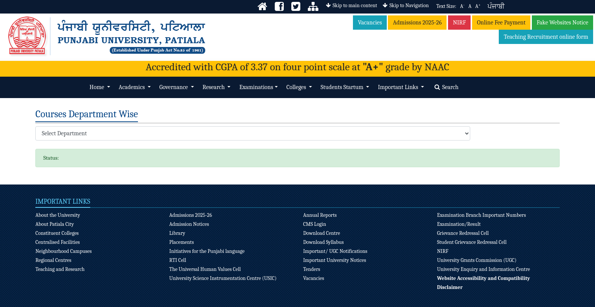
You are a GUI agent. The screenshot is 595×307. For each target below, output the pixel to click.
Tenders (311, 269)
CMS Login (314, 224)
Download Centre (321, 233)
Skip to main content (351, 5)
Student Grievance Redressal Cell (472, 242)
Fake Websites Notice (562, 22)
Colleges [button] (296, 87)
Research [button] (214, 87)
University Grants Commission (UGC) (476, 260)
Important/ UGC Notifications (335, 251)
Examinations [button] (256, 87)
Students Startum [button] (343, 87)
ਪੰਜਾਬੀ (496, 7)
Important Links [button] (398, 87)
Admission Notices (189, 224)
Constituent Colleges (57, 233)
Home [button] (97, 87)
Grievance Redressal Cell (463, 233)
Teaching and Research (60, 269)
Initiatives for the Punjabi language (206, 251)
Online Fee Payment (501, 22)
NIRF (459, 22)
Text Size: (446, 6)
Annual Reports (320, 215)
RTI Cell (177, 260)
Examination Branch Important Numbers (481, 215)
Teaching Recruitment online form (546, 36)
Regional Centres (53, 260)
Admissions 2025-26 (417, 22)
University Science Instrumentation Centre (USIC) (223, 278)
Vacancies (370, 22)
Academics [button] (132, 87)
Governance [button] (174, 87)
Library (177, 233)
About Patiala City (54, 224)
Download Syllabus (323, 242)
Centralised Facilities (57, 242)
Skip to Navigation (405, 5)
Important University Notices (334, 260)
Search (447, 87)
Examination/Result (459, 224)
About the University (57, 215)
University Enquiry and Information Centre (483, 269)
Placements (181, 242)
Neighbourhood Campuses (63, 251)
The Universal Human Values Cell (205, 269)
